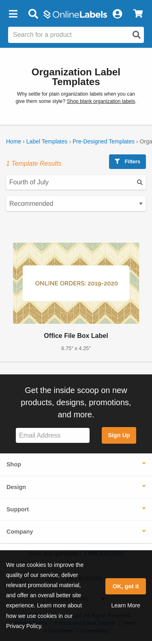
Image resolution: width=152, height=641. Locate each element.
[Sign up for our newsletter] (53, 435)
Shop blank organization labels (101, 101)
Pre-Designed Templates (104, 141)
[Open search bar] (33, 14)
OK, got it (126, 586)
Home (13, 141)
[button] (13, 14)
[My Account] (117, 14)
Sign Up (119, 435)
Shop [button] (13, 464)
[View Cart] (138, 14)
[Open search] (136, 35)
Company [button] (19, 531)
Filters (127, 161)
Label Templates (47, 141)
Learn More (125, 605)
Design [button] (16, 487)
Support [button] (17, 509)
